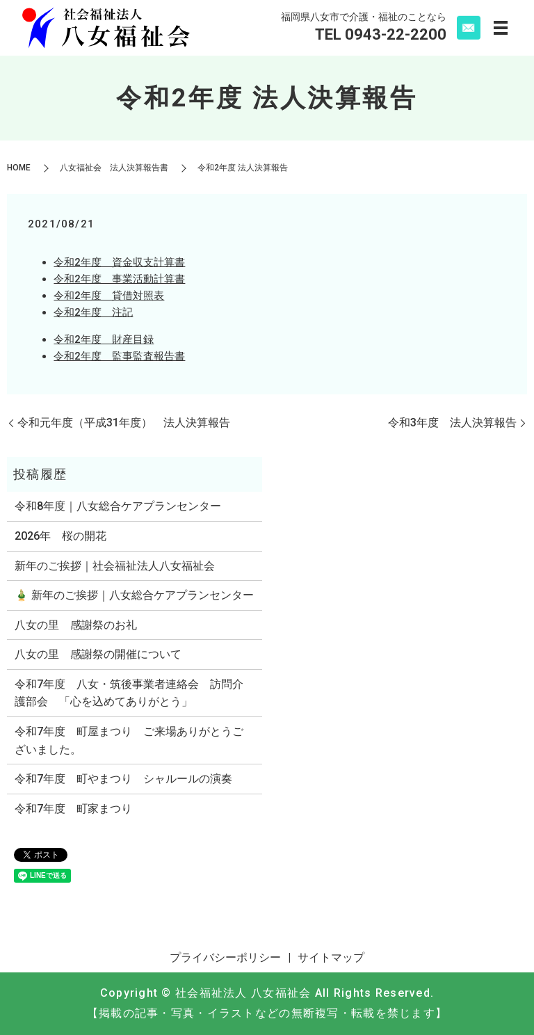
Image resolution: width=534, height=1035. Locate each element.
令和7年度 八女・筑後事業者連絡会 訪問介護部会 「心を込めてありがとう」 (129, 693)
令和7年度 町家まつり (73, 808)
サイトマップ (331, 957)
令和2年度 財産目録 (104, 339)
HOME (19, 167)
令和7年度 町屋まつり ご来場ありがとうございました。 (129, 740)
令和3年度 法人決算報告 (452, 422)
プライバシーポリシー (225, 957)
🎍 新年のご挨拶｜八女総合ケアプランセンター (134, 595)
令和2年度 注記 (93, 312)
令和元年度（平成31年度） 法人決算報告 (123, 422)
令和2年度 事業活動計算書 (119, 279)
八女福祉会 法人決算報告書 (114, 167)
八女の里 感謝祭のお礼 (76, 625)
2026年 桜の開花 (60, 536)
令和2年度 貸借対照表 (109, 295)
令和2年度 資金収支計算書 (119, 262)
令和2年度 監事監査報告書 (119, 356)
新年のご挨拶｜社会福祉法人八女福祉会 (115, 565)
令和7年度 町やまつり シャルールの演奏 (123, 778)
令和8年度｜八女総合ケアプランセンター (118, 506)
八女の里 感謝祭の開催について (98, 654)
